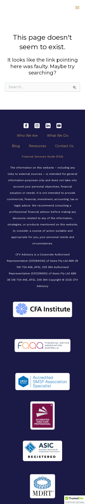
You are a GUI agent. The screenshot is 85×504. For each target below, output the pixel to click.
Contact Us (64, 146)
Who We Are (27, 136)
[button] (77, 7)
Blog (16, 146)
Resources (37, 146)
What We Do (57, 136)
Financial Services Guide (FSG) (42, 156)
